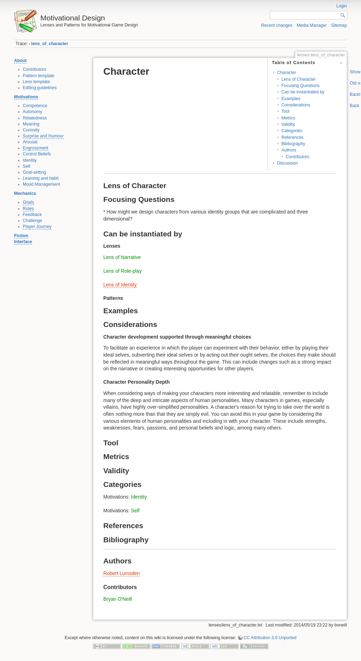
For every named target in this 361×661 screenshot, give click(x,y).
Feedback (32, 214)
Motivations (26, 96)
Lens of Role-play (122, 271)
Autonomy (32, 111)
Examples (290, 98)
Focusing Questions (300, 85)
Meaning (31, 124)
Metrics (288, 118)
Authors (288, 150)
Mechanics (25, 193)
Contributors (35, 69)
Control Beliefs (37, 154)
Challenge (32, 220)
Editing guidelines (40, 87)
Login (341, 6)
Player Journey (37, 226)
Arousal (30, 142)
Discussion (287, 163)
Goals (28, 202)
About (20, 60)
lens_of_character (49, 43)
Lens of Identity (120, 285)
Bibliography (293, 143)
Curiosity (31, 130)
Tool (285, 111)
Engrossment (35, 148)
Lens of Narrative (122, 257)
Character (286, 72)
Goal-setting (34, 172)
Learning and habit (41, 178)
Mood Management (41, 184)
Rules (28, 208)
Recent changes (277, 25)
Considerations (295, 105)
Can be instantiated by (302, 91)
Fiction (21, 235)
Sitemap (339, 25)
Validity (288, 124)
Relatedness (35, 118)
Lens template (36, 81)
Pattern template (39, 75)
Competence (35, 105)
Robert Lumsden (121, 573)
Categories (291, 130)
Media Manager (312, 25)
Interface (23, 241)
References (292, 137)
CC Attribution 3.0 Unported (270, 637)
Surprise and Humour (43, 136)
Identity (30, 160)
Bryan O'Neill (117, 599)
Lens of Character (298, 79)
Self (26, 166)
